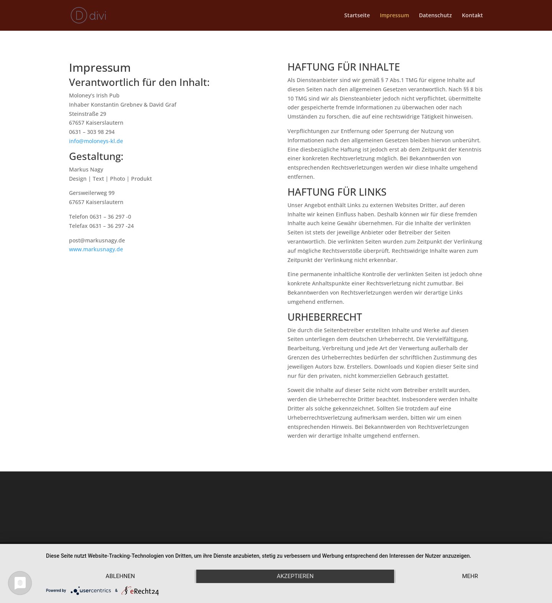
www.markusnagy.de (96, 249)
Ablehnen (120, 576)
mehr (470, 576)
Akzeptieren (295, 576)
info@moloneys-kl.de (96, 141)
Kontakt (472, 16)
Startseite (357, 16)
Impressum (394, 16)
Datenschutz (435, 16)
